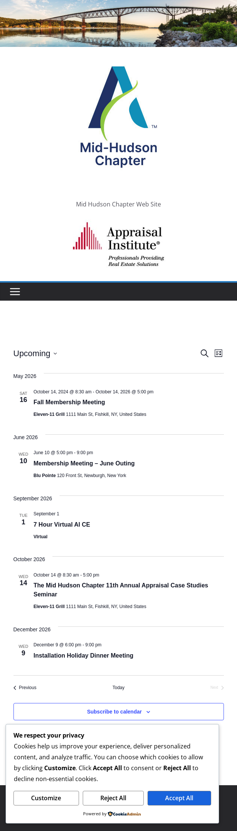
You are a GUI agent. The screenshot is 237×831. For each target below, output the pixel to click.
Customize (46, 798)
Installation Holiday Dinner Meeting (84, 655)
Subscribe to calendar (114, 712)
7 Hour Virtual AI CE (62, 524)
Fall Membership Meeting (69, 402)
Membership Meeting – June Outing (84, 463)
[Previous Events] (25, 688)
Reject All (113, 798)
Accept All (179, 798)
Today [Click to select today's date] (118, 687)
